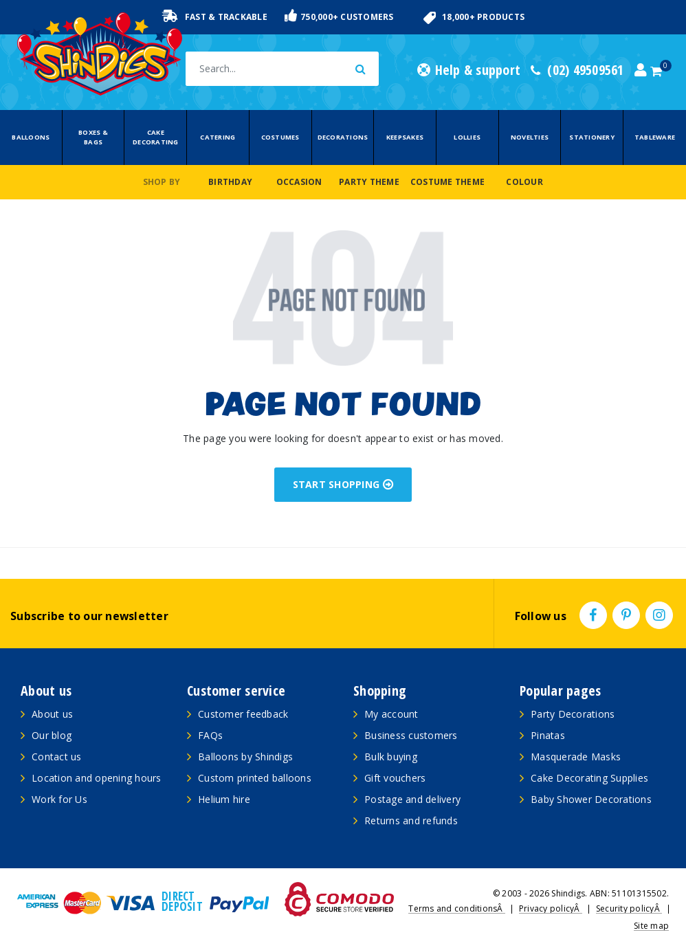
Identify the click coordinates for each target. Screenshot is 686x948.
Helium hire (224, 799)
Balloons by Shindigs (245, 756)
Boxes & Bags (93, 137)
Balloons (30, 137)
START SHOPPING (343, 484)
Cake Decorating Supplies (589, 777)
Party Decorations (573, 713)
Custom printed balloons (254, 777)
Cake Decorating (156, 137)
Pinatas (548, 735)
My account (391, 713)
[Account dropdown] (640, 70)
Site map (651, 926)
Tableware (654, 137)
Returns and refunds (411, 820)
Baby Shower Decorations (591, 799)
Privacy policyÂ (550, 908)
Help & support (468, 70)
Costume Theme (447, 182)
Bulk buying (390, 756)
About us (52, 713)
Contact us (57, 756)
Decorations (343, 137)
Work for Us (59, 799)
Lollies (467, 137)
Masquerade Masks (576, 756)
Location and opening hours (97, 777)
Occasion (299, 182)
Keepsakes (404, 137)
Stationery (592, 137)
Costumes (280, 137)
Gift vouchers (394, 777)
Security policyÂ (629, 908)
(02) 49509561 (577, 70)
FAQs (210, 735)
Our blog (51, 735)
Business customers (411, 735)
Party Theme (369, 182)
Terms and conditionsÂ (456, 908)
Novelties (530, 137)
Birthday (230, 182)
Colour (524, 182)
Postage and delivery (412, 799)
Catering (217, 137)
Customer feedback (243, 713)
